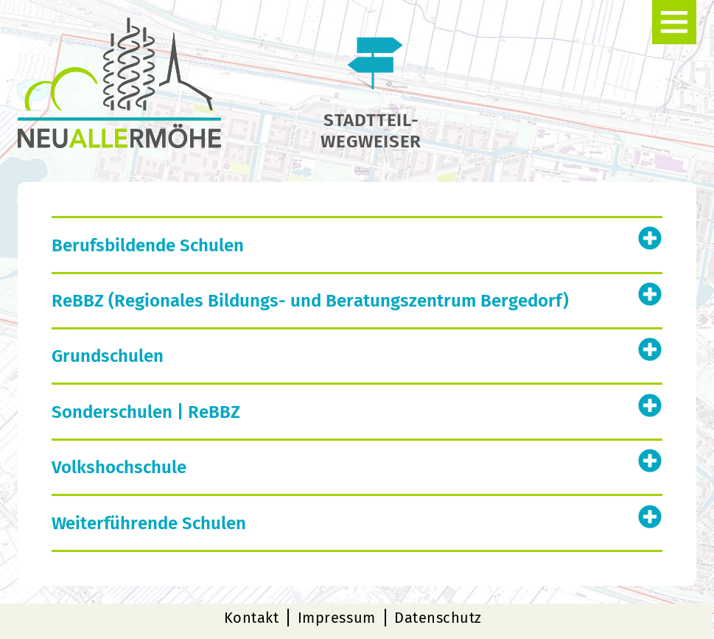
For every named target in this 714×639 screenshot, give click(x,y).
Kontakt (251, 617)
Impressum (337, 617)
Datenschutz (438, 617)
